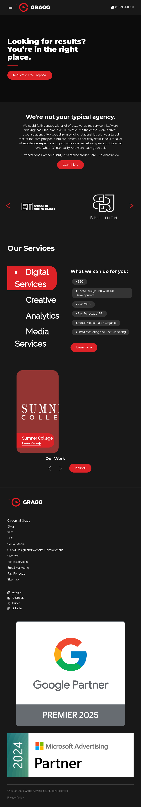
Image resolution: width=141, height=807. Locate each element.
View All (80, 468)
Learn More (70, 164)
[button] (49, 468)
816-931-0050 (122, 7)
